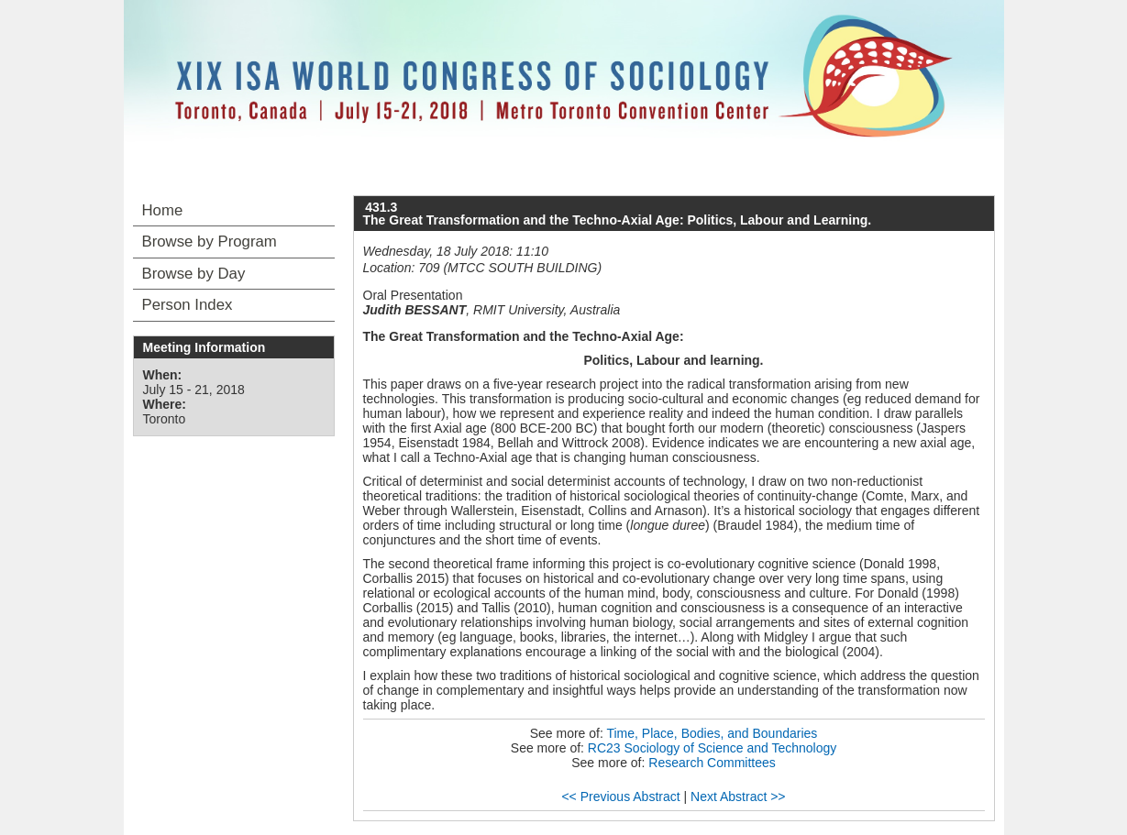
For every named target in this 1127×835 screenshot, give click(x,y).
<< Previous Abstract (620, 796)
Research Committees (712, 762)
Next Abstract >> (738, 796)
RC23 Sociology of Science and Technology (712, 748)
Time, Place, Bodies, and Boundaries (711, 733)
